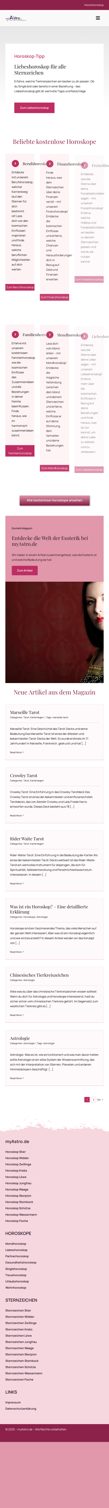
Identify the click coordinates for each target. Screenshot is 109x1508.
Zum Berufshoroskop (20, 291)
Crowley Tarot (23, 775)
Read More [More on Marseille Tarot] (16, 752)
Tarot (26, 717)
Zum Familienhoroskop (20, 454)
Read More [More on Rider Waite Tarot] (16, 883)
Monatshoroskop (94, 5)
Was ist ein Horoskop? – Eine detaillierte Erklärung (49, 909)
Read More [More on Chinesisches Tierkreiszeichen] (16, 1015)
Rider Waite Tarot (27, 838)
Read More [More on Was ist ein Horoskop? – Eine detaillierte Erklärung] (16, 951)
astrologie (48, 1043)
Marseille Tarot (24, 712)
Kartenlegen (37, 717)
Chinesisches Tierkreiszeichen (39, 975)
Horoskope (29, 916)
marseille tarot (60, 717)
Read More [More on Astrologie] (16, 1078)
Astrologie (42, 916)
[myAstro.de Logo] (16, 16)
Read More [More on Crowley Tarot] (16, 815)
